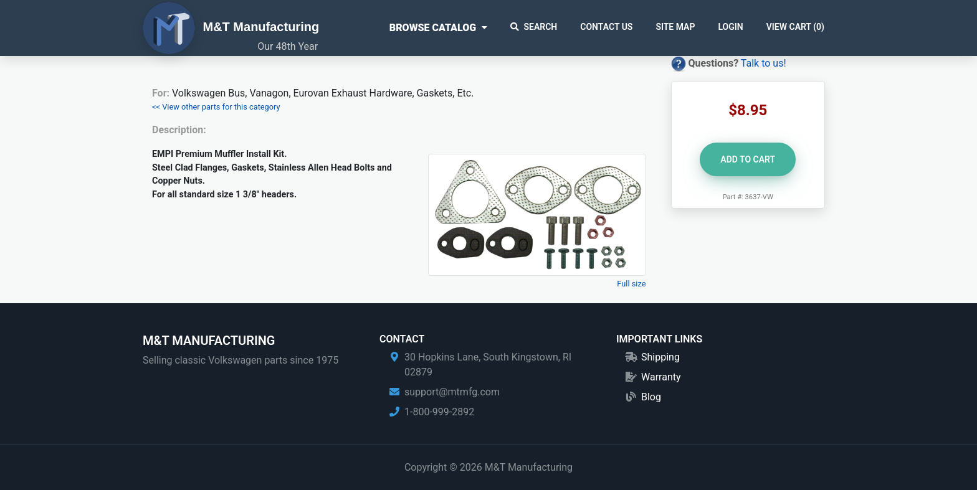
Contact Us (606, 27)
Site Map (675, 27)
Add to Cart (747, 159)
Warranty (661, 377)
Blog (651, 397)
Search (534, 27)
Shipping (660, 357)
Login (730, 27)
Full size (631, 283)
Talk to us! (763, 63)
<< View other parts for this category (216, 106)
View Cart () (795, 27)
